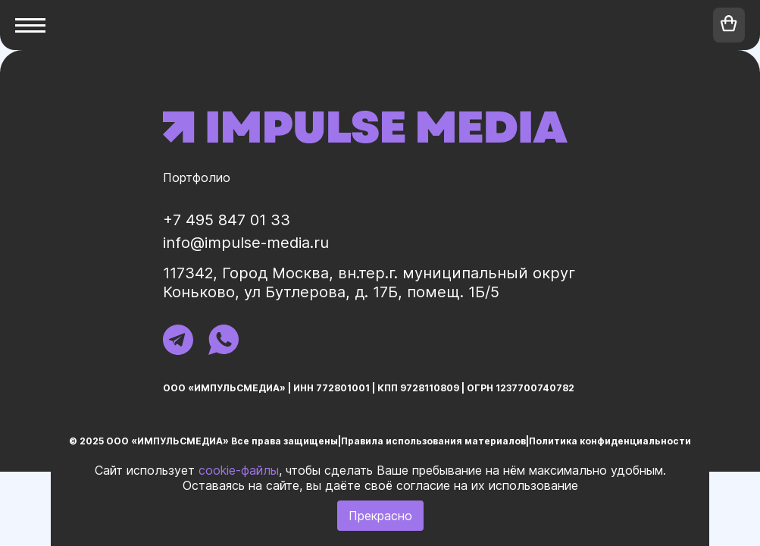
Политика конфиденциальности (610, 441)
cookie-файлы (239, 470)
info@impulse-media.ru (246, 243)
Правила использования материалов (433, 441)
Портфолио (196, 177)
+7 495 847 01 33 (226, 220)
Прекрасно (380, 515)
